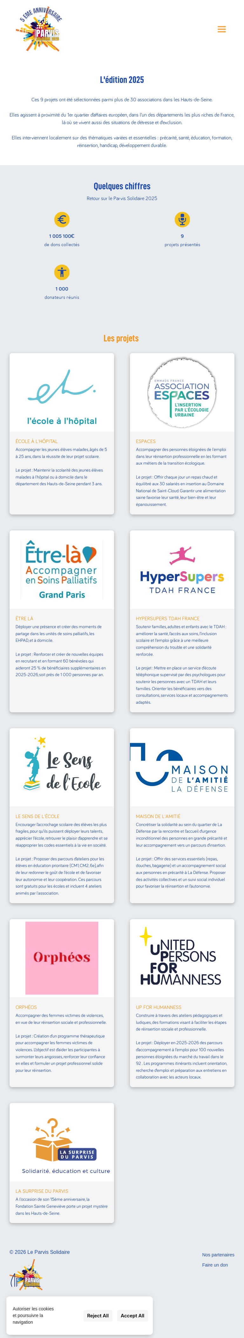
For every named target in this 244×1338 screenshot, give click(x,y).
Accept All (132, 1316)
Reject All (98, 1316)
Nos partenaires (218, 1254)
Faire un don (215, 1264)
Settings (70, 1315)
